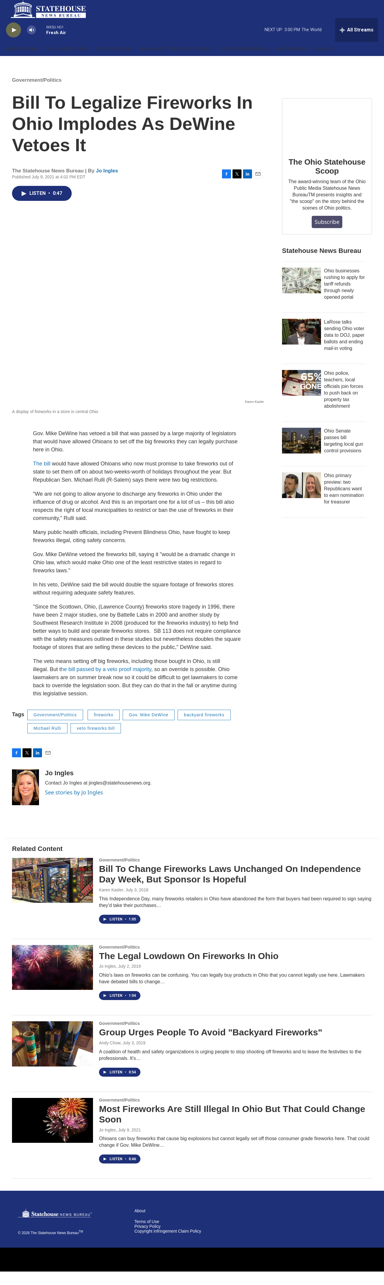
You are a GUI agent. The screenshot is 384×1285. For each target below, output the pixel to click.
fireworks (103, 728)
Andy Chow (110, 1056)
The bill (42, 477)
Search (323, 62)
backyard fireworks (204, 728)
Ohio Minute (292, 62)
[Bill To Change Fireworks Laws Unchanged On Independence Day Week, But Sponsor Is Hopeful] (52, 893)
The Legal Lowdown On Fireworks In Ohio (188, 969)
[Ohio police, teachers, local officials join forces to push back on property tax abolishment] (301, 396)
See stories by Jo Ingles (74, 805)
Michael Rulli (47, 741)
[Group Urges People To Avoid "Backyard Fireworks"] (52, 1057)
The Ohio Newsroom (244, 62)
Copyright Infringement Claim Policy (167, 1244)
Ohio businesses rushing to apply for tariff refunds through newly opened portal (344, 297)
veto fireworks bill (96, 741)
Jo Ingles (107, 184)
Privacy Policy (147, 1240)
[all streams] (356, 43)
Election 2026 (115, 62)
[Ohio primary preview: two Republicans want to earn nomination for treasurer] (301, 499)
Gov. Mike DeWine (149, 728)
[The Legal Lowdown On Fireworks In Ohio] (52, 980)
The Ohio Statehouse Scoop (175, 62)
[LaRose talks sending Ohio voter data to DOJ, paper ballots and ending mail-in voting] (301, 345)
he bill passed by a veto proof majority (106, 683)
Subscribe (327, 235)
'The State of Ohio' (67, 62)
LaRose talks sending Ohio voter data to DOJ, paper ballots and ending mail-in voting (344, 348)
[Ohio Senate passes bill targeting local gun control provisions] (301, 454)
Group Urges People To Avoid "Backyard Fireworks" (210, 1046)
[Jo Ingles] (25, 801)
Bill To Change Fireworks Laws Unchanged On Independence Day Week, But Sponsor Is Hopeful (230, 887)
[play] (13, 43)
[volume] (31, 43)
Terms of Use (146, 1235)
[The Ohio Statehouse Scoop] (327, 137)
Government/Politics (37, 93)
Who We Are (21, 62)
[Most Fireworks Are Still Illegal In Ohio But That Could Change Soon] (52, 1133)
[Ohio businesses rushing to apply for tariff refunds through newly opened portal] (301, 294)
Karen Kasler (111, 903)
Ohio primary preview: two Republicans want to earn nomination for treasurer (344, 502)
